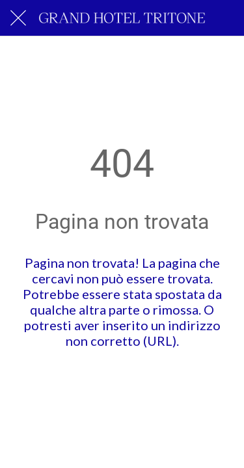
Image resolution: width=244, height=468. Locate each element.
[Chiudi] (18, 18)
